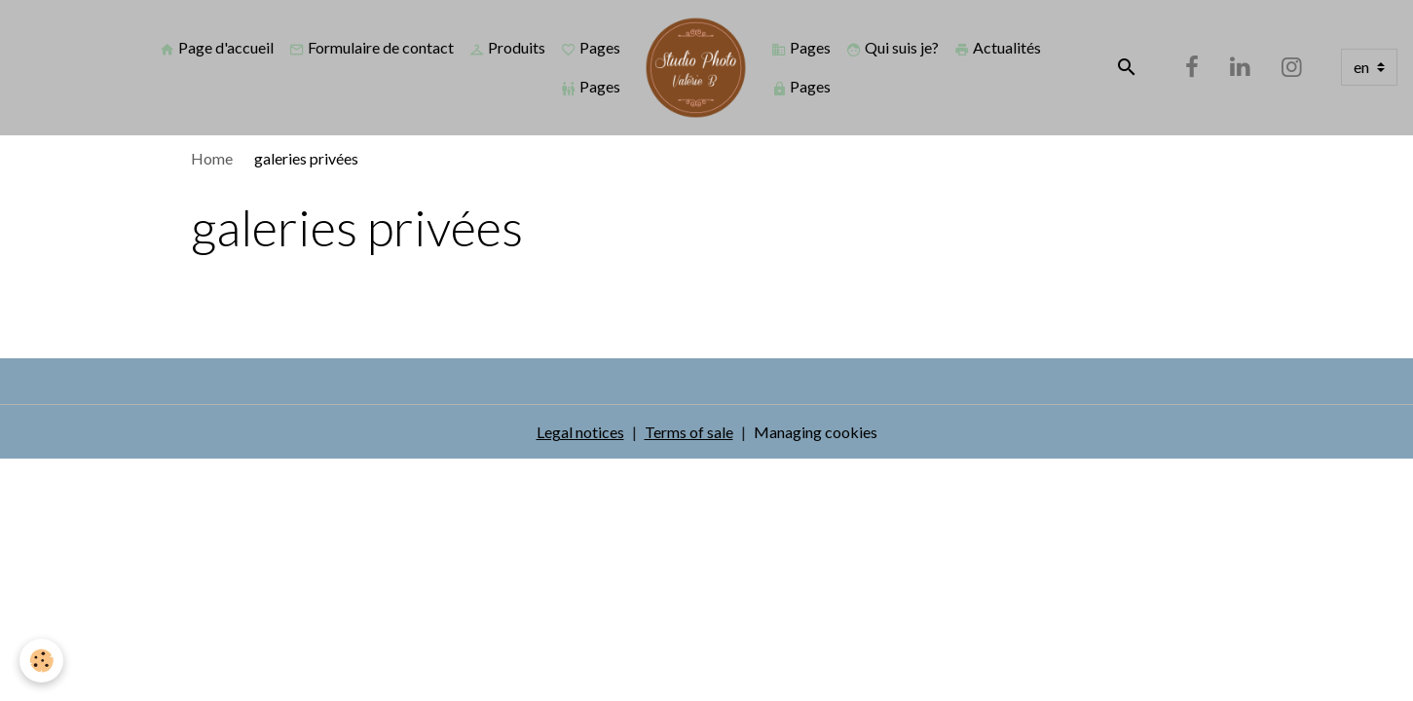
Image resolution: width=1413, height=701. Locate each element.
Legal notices (580, 432)
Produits (507, 47)
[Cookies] (41, 661)
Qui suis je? (892, 47)
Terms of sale (689, 432)
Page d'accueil (217, 47)
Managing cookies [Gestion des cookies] (815, 432)
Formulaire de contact (371, 47)
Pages (590, 47)
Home (212, 158)
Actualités (997, 47)
